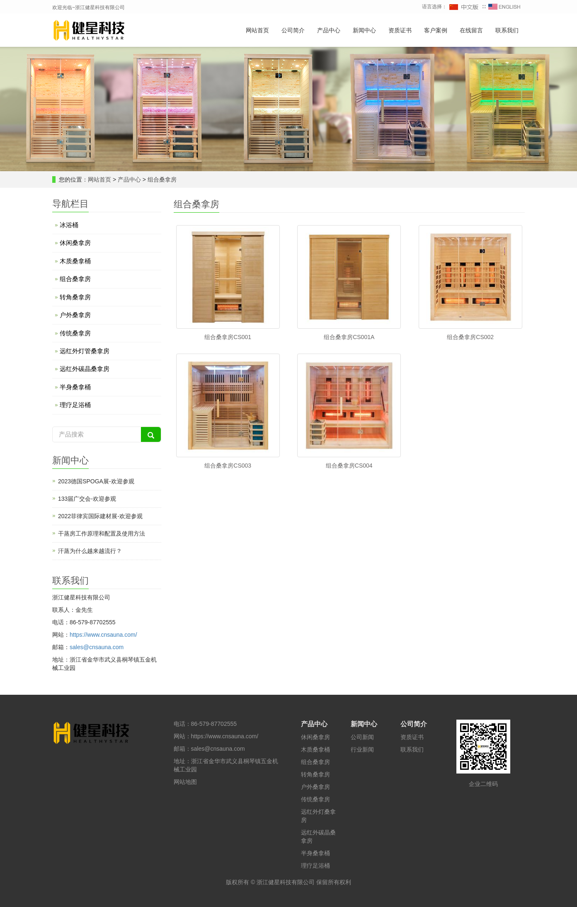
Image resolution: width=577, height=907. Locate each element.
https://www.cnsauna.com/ (103, 634)
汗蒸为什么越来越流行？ (90, 551)
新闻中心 (364, 30)
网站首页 (257, 30)
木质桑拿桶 (75, 260)
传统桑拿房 (75, 333)
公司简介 (293, 30)
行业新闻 (362, 749)
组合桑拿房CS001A (349, 337)
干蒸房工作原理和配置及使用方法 (101, 533)
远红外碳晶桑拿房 (84, 368)
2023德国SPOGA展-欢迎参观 (96, 481)
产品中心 (328, 30)
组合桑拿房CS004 (349, 465)
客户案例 (435, 30)
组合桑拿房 (161, 179)
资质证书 (400, 30)
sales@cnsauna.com (97, 647)
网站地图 (185, 781)
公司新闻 (362, 737)
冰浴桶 (69, 224)
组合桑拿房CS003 (227, 465)
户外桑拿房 (75, 314)
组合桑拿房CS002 (470, 337)
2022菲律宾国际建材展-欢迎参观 (100, 516)
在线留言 (471, 30)
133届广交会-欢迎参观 (87, 498)
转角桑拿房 (75, 297)
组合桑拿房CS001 (227, 337)
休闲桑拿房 (75, 242)
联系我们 (507, 30)
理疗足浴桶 (75, 404)
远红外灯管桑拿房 (84, 350)
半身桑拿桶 (75, 386)
